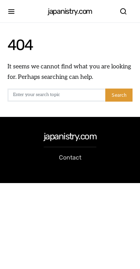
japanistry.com (70, 11)
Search (119, 95)
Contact (70, 157)
